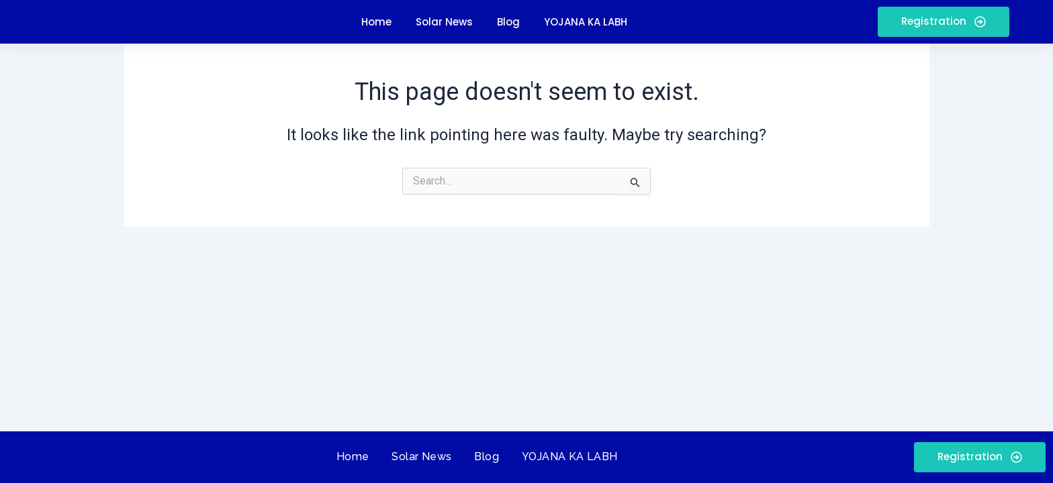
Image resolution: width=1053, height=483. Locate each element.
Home (352, 456)
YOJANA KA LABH (570, 456)
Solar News (421, 456)
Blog (486, 456)
